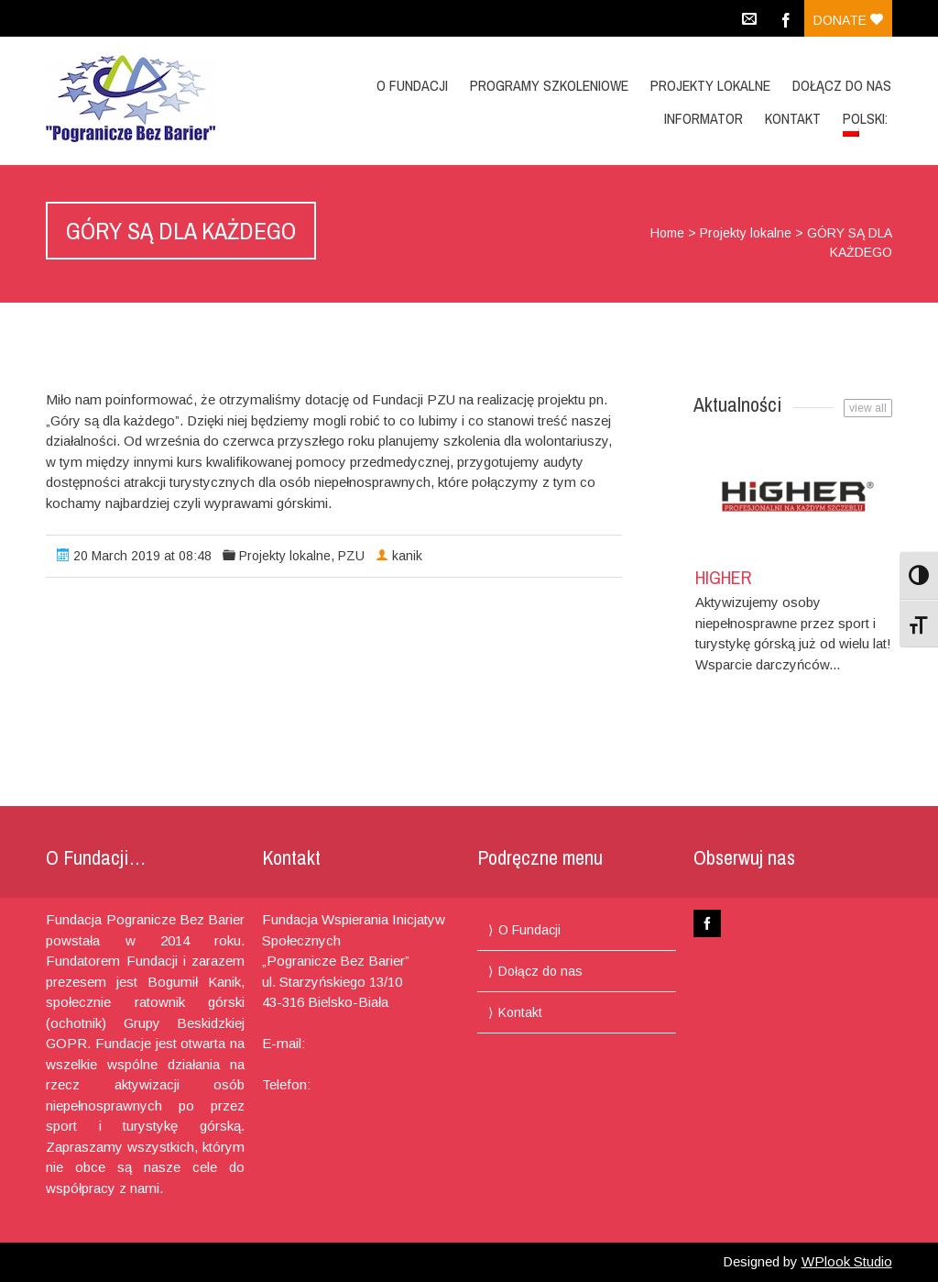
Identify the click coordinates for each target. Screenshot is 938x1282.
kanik (407, 555)
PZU (351, 555)
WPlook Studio (847, 1261)
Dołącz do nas (841, 85)
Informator (703, 118)
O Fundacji (412, 85)
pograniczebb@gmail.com (341, 1064)
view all (868, 408)
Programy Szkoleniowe (549, 85)
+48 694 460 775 (364, 1084)
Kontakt (793, 118)
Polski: (867, 122)
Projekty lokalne (710, 85)
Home (667, 233)
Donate (848, 20)
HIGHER (723, 577)
